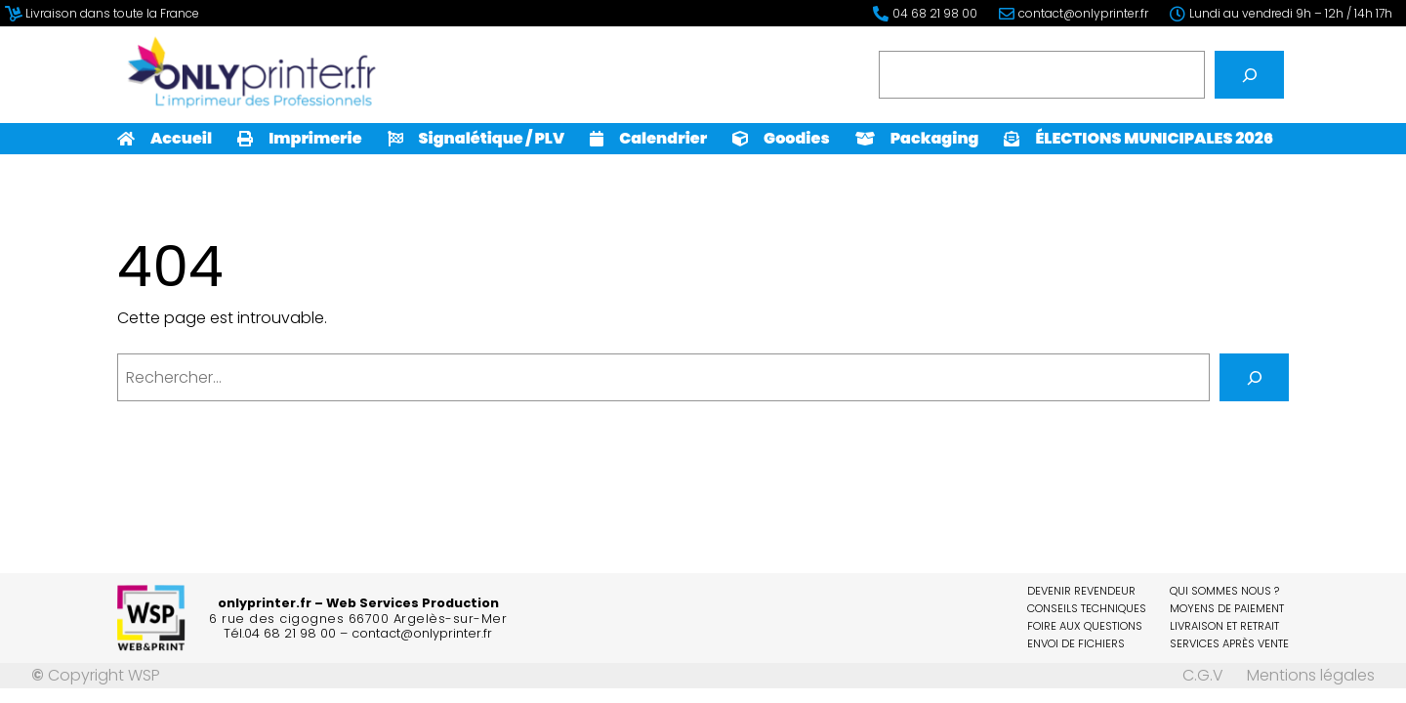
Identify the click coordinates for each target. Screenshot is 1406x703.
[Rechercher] (1249, 75)
